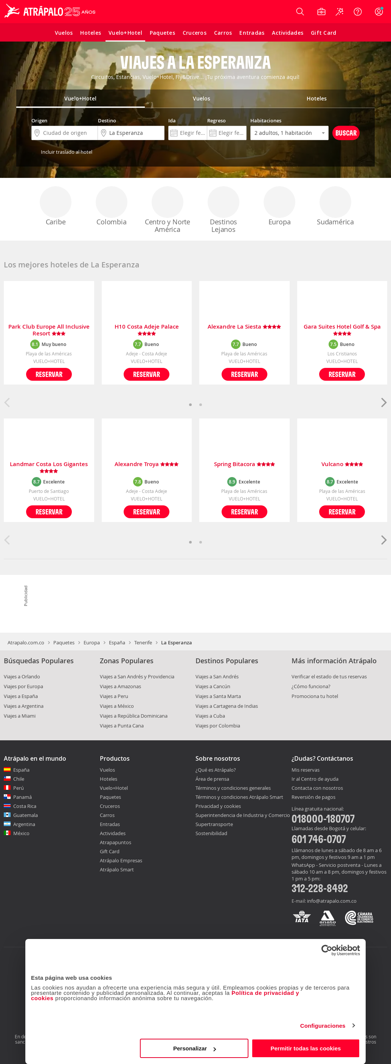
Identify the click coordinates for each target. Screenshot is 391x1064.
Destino (107, 120)
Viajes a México (117, 706)
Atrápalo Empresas (121, 860)
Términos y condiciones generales (233, 787)
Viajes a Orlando (22, 676)
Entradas (110, 824)
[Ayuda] (357, 11)
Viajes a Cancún (213, 686)
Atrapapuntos (115, 842)
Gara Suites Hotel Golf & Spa (342, 330)
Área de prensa (212, 778)
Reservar (49, 374)
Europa (279, 206)
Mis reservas (306, 770)
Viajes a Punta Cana (122, 725)
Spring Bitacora (244, 464)
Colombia (111, 206)
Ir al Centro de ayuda (315, 779)
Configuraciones (323, 1025)
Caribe (55, 206)
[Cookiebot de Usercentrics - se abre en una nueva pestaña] (327, 950)
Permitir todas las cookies (305, 1048)
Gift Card (109, 851)
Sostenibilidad (211, 833)
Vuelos (107, 769)
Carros (107, 815)
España (117, 642)
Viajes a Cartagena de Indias (227, 706)
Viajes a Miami (20, 715)
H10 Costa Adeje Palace (147, 330)
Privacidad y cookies (218, 806)
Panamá (22, 797)
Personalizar (194, 1048)
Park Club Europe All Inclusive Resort (49, 330)
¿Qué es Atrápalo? (216, 769)
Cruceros (110, 806)
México (21, 833)
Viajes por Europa (23, 686)
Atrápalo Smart (117, 869)
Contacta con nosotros (317, 788)
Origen (39, 120)
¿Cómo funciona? (311, 686)
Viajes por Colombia (218, 725)
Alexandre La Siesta (244, 326)
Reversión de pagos (313, 797)
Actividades (113, 833)
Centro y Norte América (167, 210)
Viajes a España (21, 696)
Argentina (24, 824)
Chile (18, 778)
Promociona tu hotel (315, 696)
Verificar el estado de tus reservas (329, 676)
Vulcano (342, 464)
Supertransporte (214, 824)
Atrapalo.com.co (26, 642)
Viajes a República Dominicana (134, 715)
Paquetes (63, 642)
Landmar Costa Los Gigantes (49, 467)
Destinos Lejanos (223, 210)
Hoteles (108, 778)
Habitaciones (265, 120)
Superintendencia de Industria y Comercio (243, 815)
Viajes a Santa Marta (218, 696)
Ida (172, 120)
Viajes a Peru (114, 696)
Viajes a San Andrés (217, 676)
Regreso (216, 120)
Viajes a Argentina (23, 706)
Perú (18, 787)
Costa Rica (24, 806)
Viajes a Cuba (210, 715)
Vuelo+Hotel (114, 787)
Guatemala (25, 815)
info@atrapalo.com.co (332, 900)
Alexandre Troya (146, 464)
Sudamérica (335, 206)
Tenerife (143, 642)
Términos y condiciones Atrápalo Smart (239, 797)
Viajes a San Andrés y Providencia (137, 676)
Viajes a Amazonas (120, 686)
